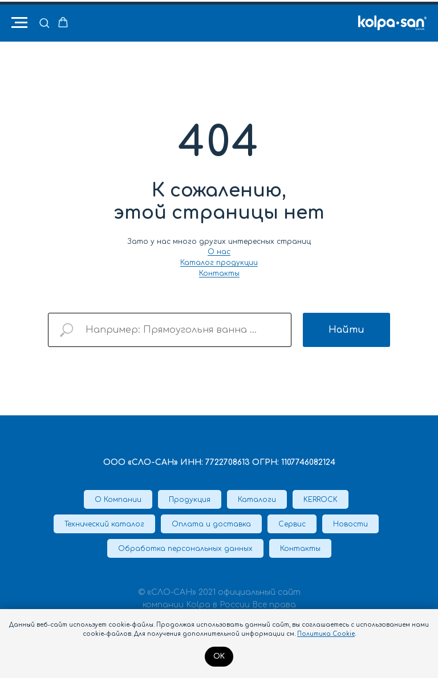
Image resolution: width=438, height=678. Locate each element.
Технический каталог (104, 524)
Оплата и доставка (211, 524)
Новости (350, 524)
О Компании (118, 500)
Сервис (292, 524)
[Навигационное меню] (19, 22)
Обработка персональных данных (185, 549)
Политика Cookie (326, 634)
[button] (44, 22)
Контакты (219, 273)
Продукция (189, 500)
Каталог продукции (219, 263)
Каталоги (257, 500)
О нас (219, 252)
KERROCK (320, 500)
